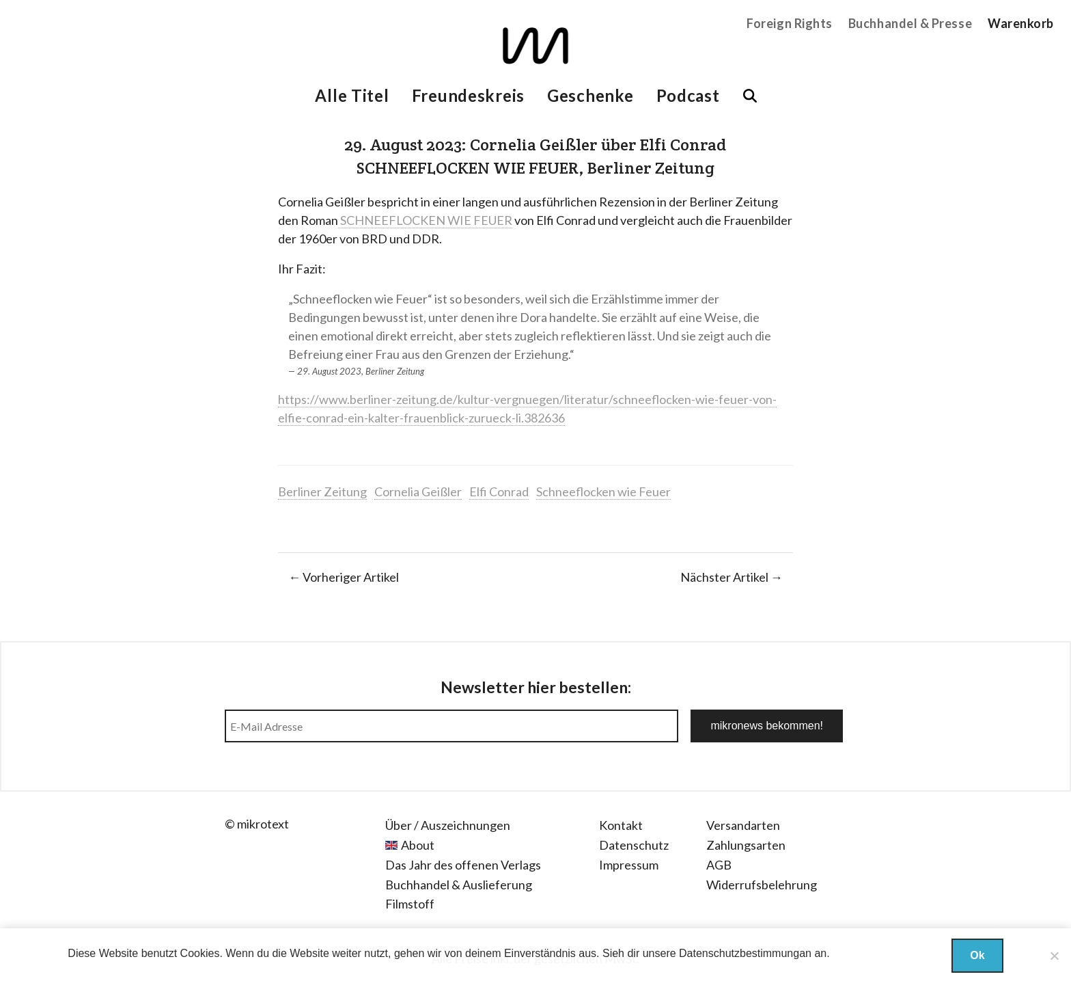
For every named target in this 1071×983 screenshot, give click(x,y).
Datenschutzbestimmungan (745, 953)
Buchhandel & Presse (910, 23)
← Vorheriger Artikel (343, 576)
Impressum (628, 864)
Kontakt (621, 825)
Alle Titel (352, 95)
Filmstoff (409, 903)
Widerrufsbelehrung (761, 884)
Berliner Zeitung (322, 491)
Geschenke (590, 95)
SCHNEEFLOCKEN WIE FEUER (425, 220)
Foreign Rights (790, 23)
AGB (719, 864)
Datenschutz (634, 844)
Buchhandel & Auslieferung (458, 884)
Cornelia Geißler (418, 491)
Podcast (688, 95)
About (417, 844)
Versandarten (743, 825)
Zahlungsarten (745, 844)
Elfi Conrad (499, 491)
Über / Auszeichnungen (447, 825)
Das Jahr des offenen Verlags (463, 864)
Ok (977, 955)
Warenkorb (1021, 23)
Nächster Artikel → (731, 576)
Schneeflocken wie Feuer (603, 491)
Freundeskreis (468, 95)
